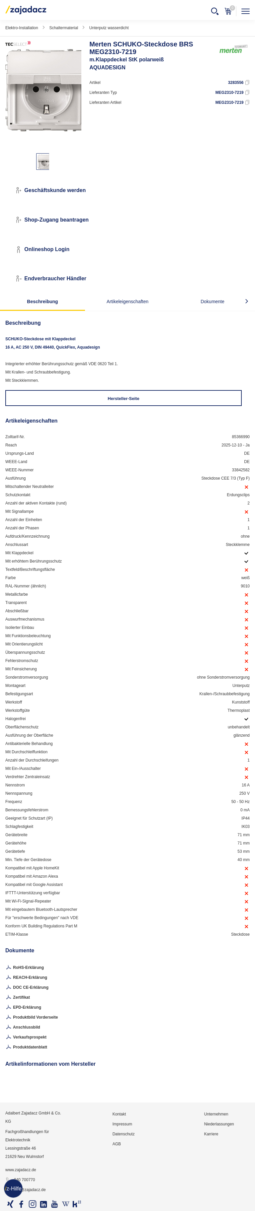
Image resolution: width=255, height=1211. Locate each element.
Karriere (211, 1134)
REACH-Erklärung (26, 978)
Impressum (122, 1124)
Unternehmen (216, 1114)
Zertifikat (17, 997)
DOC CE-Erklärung (26, 987)
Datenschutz (124, 1134)
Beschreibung (42, 301)
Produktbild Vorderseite (31, 1017)
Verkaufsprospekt (25, 1037)
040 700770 (20, 1180)
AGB (117, 1144)
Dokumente (212, 301)
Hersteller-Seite (123, 398)
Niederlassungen (219, 1124)
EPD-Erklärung (23, 1007)
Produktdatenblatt (26, 1047)
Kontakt (119, 1114)
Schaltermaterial (63, 28)
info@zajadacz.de (25, 1190)
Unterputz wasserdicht (109, 28)
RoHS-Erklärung (24, 968)
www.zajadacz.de (20, 1170)
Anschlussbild (22, 1027)
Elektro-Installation (21, 28)
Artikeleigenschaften (127, 301)
